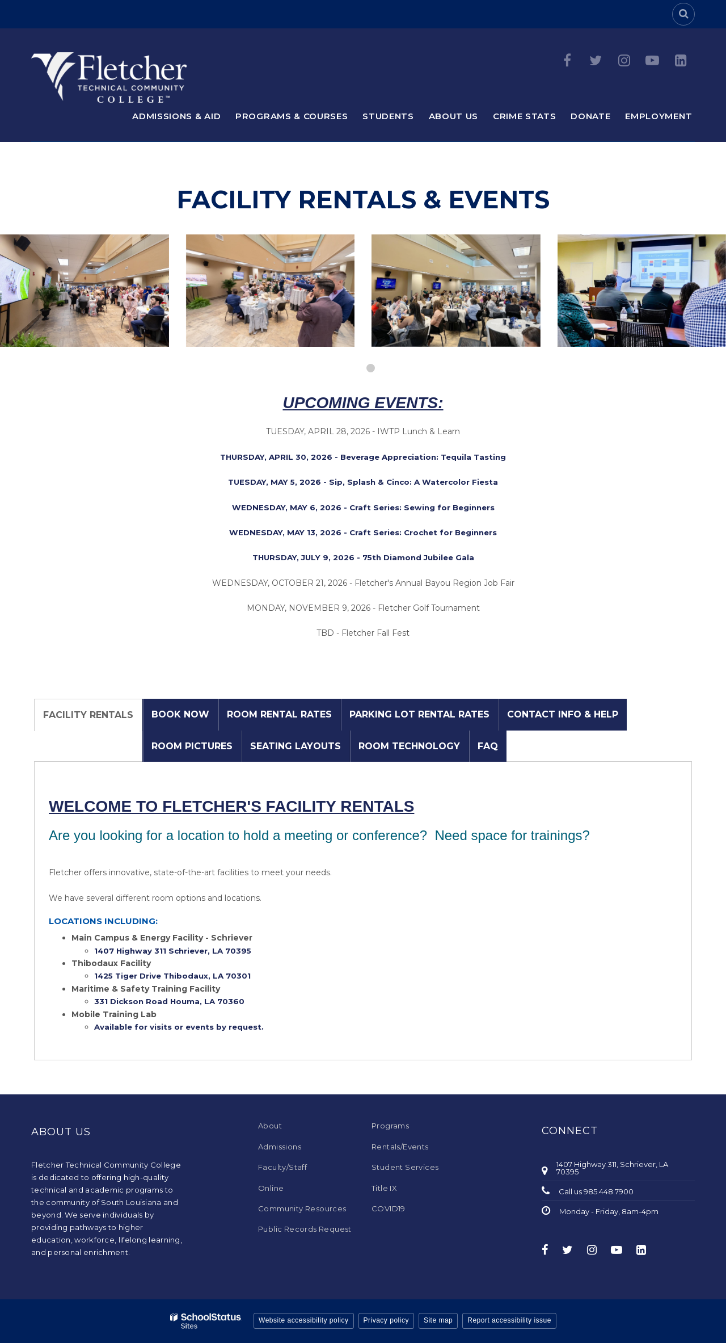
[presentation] (355, 368)
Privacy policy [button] (386, 1320)
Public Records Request (305, 1228)
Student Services (405, 1167)
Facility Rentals (88, 715)
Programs (390, 1125)
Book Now (180, 714)
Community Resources (302, 1208)
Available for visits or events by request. (181, 1027)
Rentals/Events (400, 1146)
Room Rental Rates (279, 714)
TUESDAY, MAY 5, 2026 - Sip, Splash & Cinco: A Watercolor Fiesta (363, 482)
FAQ (488, 746)
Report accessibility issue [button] (509, 1320)
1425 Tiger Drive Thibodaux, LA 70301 (175, 976)
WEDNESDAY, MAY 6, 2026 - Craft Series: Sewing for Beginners (363, 507)
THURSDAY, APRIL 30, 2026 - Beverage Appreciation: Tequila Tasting (363, 457)
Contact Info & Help (562, 714)
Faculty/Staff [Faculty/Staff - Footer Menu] (282, 1167)
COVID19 (389, 1208)
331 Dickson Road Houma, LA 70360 (171, 1001)
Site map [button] (438, 1320)
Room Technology (409, 746)
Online (271, 1188)
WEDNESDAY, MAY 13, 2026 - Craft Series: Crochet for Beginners (363, 532)
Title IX (384, 1188)
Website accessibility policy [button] (304, 1320)
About (270, 1125)
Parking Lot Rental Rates (419, 714)
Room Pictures (192, 746)
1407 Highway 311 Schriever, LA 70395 (176, 951)
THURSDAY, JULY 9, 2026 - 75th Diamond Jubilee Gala (363, 557)
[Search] (683, 14)
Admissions (279, 1146)
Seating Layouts (295, 746)
